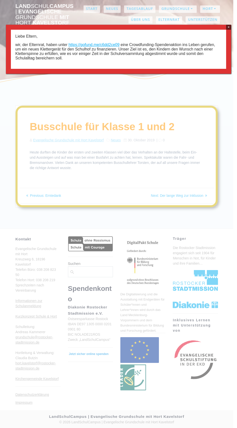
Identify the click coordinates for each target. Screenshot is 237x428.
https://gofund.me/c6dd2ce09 (93, 45)
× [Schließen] (228, 27)
